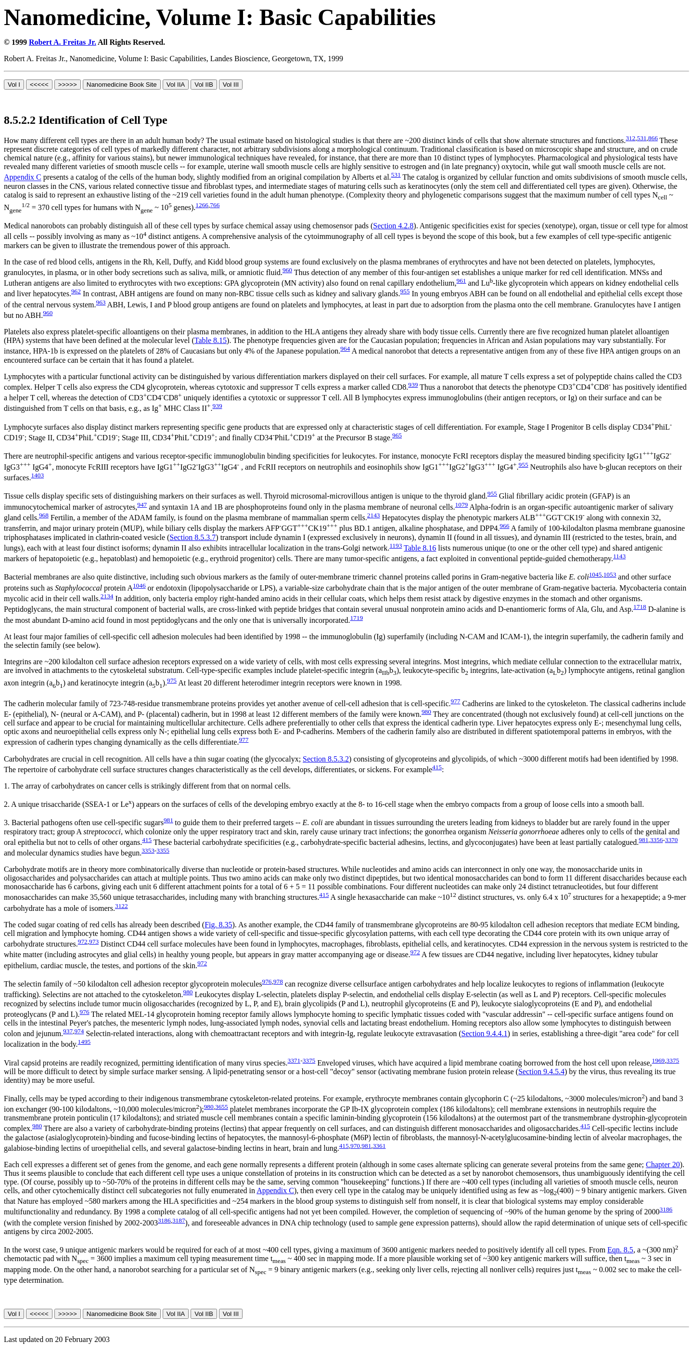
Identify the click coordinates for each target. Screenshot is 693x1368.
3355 (162, 850)
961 (461, 280)
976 (266, 981)
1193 (395, 545)
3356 (656, 839)
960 (287, 270)
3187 (178, 1220)
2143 (373, 515)
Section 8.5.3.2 (326, 759)
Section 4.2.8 (393, 226)
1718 (639, 606)
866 (653, 138)
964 (345, 348)
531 (642, 138)
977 (456, 701)
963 (101, 302)
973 (94, 941)
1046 (139, 585)
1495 (84, 1041)
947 (142, 504)
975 (172, 680)
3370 (671, 839)
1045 (595, 574)
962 (76, 291)
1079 (461, 504)
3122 (121, 905)
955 (405, 291)
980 (426, 711)
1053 (609, 574)
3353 (147, 850)
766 (214, 205)
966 (504, 525)
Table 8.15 (210, 340)
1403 (37, 475)
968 (44, 515)
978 (278, 981)
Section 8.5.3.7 (192, 537)
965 (397, 435)
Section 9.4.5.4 (541, 1071)
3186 (666, 1209)
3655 (221, 1106)
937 (68, 1031)
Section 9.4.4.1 (485, 1033)
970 (355, 1145)
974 (79, 1031)
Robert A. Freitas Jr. (62, 42)
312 (630, 138)
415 (437, 767)
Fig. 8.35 (218, 925)
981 (168, 820)
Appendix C (22, 177)
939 (413, 384)
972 (83, 941)
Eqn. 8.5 (620, 1250)
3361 (379, 1145)
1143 (619, 556)
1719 (356, 617)
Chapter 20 (663, 1164)
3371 (294, 1060)
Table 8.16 (420, 548)
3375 (309, 1060)
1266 (201, 205)
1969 (658, 1060)
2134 (107, 596)
